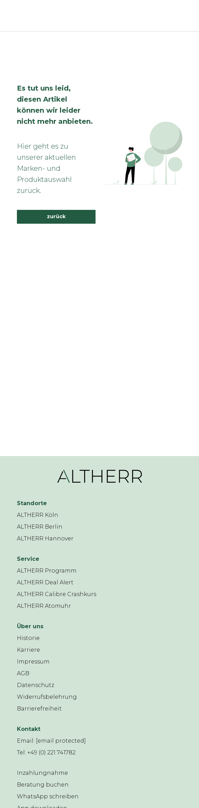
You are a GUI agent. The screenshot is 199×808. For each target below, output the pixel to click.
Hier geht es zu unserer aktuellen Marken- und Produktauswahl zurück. (46, 168)
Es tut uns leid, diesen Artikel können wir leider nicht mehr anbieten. (55, 105)
